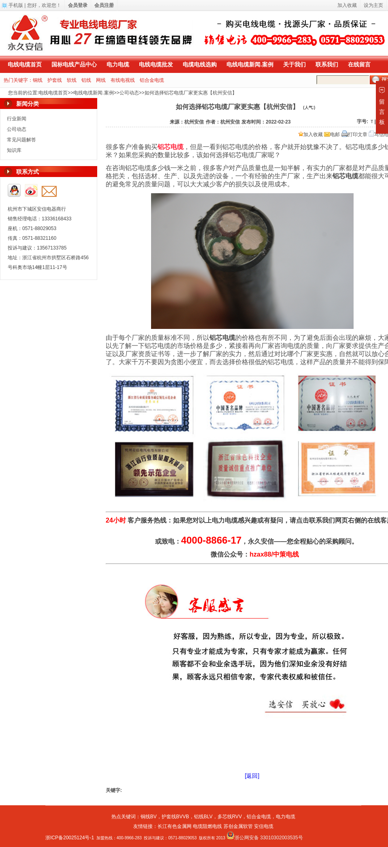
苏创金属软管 (238, 826)
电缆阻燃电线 (207, 826)
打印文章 (354, 134)
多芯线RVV (229, 816)
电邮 (332, 134)
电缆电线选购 (200, 64)
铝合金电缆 (152, 80)
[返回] (252, 775)
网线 (101, 80)
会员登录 (77, 5)
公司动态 (129, 93)
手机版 (16, 5)
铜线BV (149, 816)
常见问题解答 (21, 140)
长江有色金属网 (175, 826)
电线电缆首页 (25, 64)
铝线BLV (203, 816)
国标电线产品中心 (74, 64)
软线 (72, 80)
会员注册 (104, 5)
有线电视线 (123, 80)
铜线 (38, 80)
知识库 (14, 150)
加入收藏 (310, 134)
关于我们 (294, 64)
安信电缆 (263, 826)
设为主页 (373, 5)
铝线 (86, 80)
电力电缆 (118, 64)
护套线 (54, 80)
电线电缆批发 (156, 64)
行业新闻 (16, 119)
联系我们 (327, 64)
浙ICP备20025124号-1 (69, 838)
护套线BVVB (175, 816)
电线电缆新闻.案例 (249, 64)
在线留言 (359, 64)
